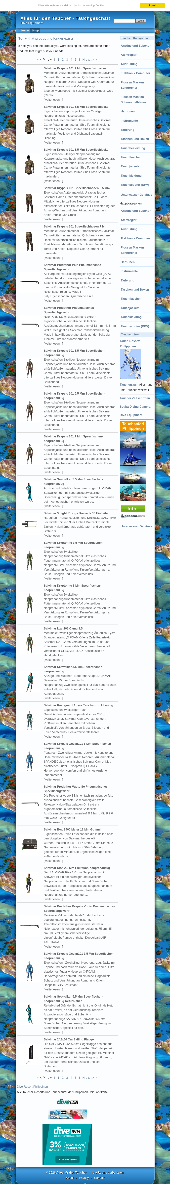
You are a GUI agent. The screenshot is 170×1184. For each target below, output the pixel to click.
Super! (152, 5)
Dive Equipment (131, 415)
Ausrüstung (129, 64)
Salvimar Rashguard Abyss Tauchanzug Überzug (78, 705)
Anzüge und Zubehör (136, 45)
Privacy (84, 1178)
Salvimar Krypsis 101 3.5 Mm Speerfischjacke (76, 149)
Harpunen (128, 111)
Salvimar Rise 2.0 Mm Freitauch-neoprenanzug (77, 868)
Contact (99, 1178)
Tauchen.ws (128, 384)
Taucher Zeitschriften (135, 398)
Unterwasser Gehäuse (136, 194)
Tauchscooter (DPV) (135, 184)
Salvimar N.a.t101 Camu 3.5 (63, 628)
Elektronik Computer (135, 73)
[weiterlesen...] (53, 99)
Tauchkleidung (131, 175)
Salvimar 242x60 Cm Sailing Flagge (69, 1039)
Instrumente (129, 120)
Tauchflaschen (131, 157)
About (70, 1178)
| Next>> (88, 59)
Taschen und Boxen (135, 139)
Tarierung (127, 129)
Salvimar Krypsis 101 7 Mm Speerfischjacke (75, 68)
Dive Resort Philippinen (32, 1086)
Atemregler (128, 54)
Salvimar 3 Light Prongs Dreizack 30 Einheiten (77, 513)
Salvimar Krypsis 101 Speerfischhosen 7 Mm (75, 226)
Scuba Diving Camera (135, 406)
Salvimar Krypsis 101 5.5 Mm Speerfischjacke (76, 106)
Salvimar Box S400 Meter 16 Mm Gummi (72, 829)
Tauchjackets (130, 166)
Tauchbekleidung (133, 148)
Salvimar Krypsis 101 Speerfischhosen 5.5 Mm (77, 188)
